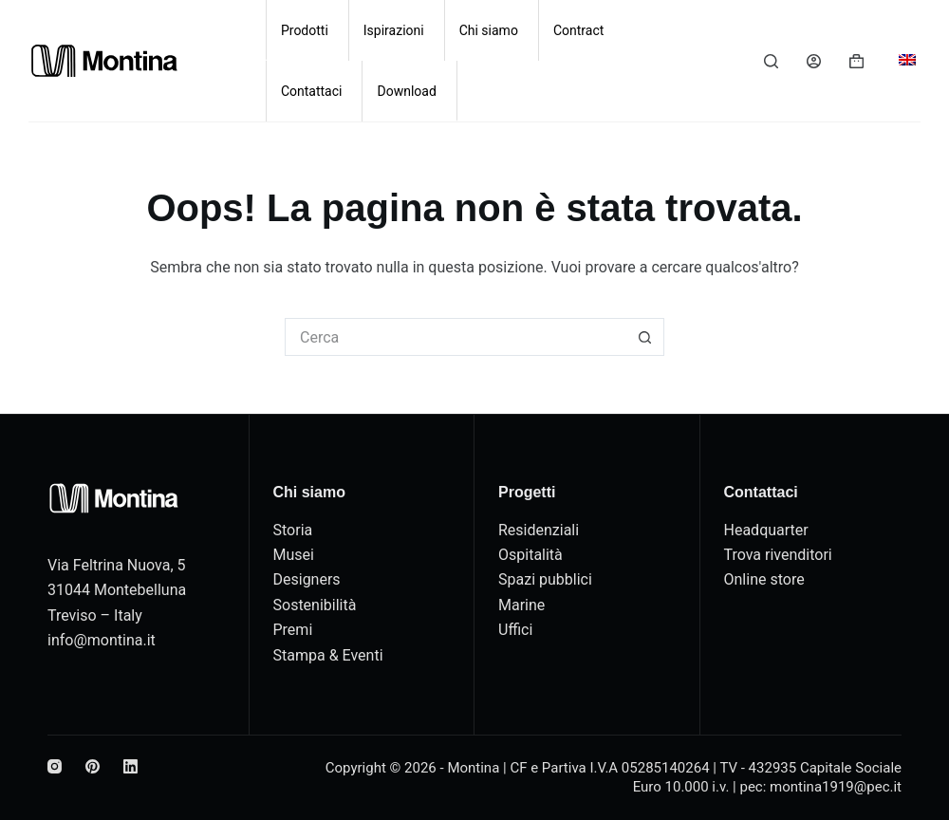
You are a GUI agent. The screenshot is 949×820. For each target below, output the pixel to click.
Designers (307, 579)
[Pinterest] (92, 766)
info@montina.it (101, 640)
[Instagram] (54, 766)
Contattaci (312, 91)
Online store (764, 579)
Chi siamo (488, 30)
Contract (578, 30)
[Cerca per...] (455, 337)
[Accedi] (814, 61)
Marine (521, 605)
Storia (293, 530)
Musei (293, 555)
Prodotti (304, 30)
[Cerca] (771, 61)
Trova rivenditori (778, 555)
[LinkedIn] (130, 766)
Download (406, 91)
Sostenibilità (315, 605)
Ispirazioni (393, 30)
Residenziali (538, 530)
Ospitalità (530, 555)
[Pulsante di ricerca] (645, 337)
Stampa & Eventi (328, 655)
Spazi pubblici (545, 579)
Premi (293, 630)
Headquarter (766, 530)
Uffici (515, 630)
